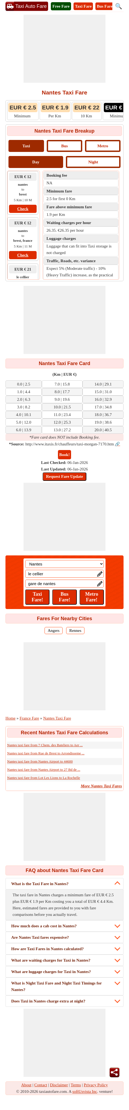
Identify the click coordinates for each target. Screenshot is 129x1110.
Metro (102, 146)
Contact (40, 1085)
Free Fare (60, 6)
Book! (64, 454)
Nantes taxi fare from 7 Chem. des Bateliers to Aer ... (45, 745)
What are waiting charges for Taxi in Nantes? (50, 960)
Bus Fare (105, 6)
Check (22, 209)
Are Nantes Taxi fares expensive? (40, 937)
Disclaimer (59, 1085)
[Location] (64, 564)
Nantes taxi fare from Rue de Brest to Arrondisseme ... (45, 753)
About (26, 1085)
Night (93, 162)
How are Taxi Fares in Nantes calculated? (47, 949)
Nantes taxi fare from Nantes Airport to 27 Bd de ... (43, 769)
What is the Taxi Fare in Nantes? (40, 884)
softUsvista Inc (84, 1091)
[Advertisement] (64, 49)
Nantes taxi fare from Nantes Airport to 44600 (40, 761)
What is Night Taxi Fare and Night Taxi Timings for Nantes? (56, 986)
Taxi (26, 146)
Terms (76, 1085)
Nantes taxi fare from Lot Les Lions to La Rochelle (43, 778)
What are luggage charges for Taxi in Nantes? (51, 972)
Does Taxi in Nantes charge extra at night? (48, 1001)
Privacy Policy (96, 1085)
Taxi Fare (83, 6)
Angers (53, 630)
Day (35, 162)
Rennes (75, 630)
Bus (64, 146)
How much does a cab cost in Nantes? (44, 926)
